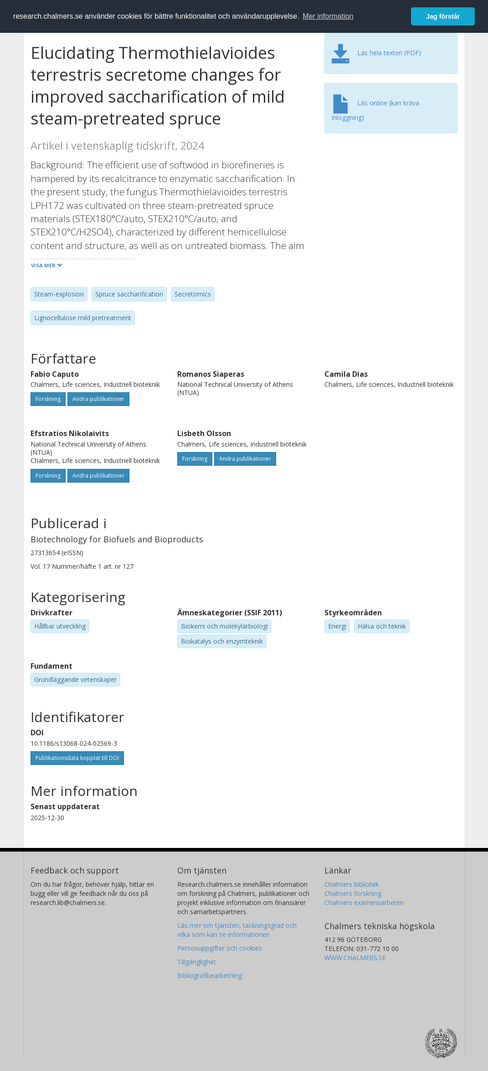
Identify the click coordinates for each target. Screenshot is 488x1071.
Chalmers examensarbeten (364, 902)
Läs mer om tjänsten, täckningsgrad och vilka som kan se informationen (237, 930)
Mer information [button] (328, 16)
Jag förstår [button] (443, 16)
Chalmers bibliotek (351, 884)
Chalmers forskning (352, 893)
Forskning (48, 399)
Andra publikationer (98, 399)
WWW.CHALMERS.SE (355, 957)
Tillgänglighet (196, 961)
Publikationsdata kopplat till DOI (77, 758)
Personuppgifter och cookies (219, 948)
